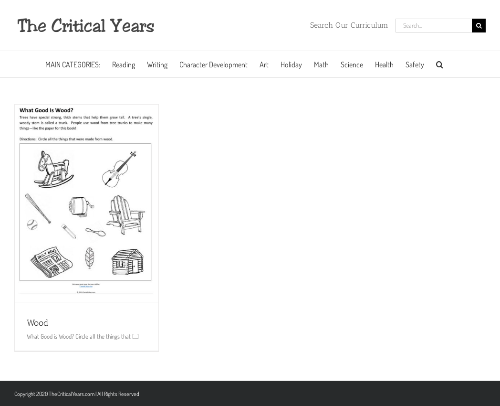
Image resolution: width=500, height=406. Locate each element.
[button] (439, 64)
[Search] (479, 25)
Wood (37, 323)
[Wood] (86, 203)
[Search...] (434, 25)
